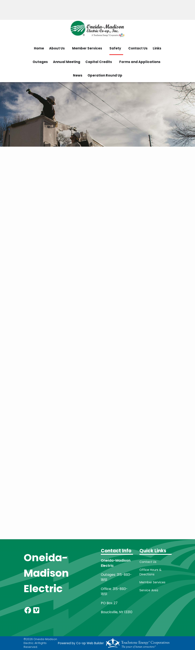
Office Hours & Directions (150, 572)
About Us (57, 48)
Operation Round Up (105, 75)
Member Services (87, 48)
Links (157, 48)
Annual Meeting (66, 62)
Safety (115, 48)
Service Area (148, 590)
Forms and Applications (139, 62)
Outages (40, 62)
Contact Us (138, 48)
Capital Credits (98, 62)
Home (39, 48)
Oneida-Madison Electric (46, 573)
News (77, 75)
